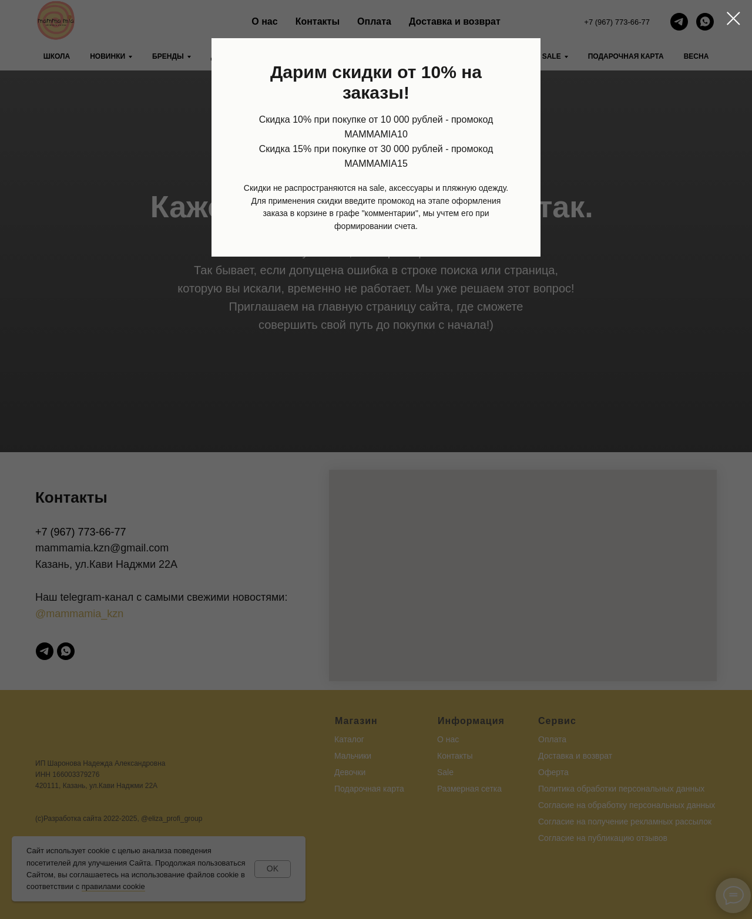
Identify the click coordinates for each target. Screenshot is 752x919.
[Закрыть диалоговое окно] (733, 18)
